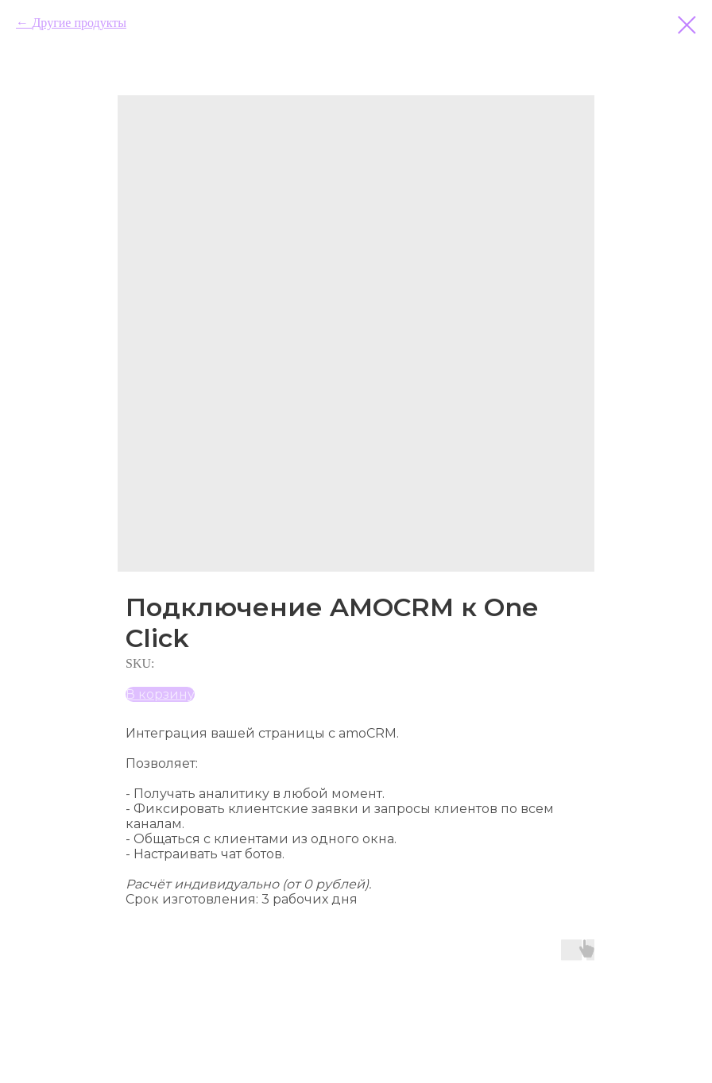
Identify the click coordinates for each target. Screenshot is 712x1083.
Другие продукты (79, 22)
